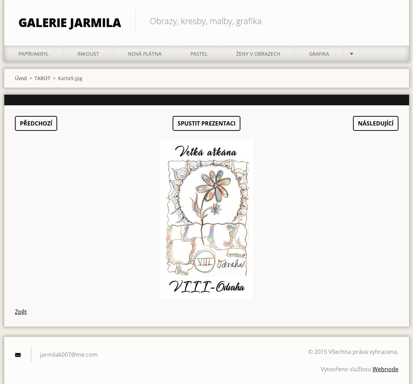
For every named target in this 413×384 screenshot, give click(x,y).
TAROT (42, 78)
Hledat (390, 20)
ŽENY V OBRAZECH (258, 53)
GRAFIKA (319, 53)
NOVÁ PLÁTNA (145, 53)
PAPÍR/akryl (33, 53)
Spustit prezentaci (206, 123)
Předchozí (36, 123)
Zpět (21, 312)
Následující (375, 123)
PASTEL (198, 53)
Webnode (385, 369)
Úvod (21, 78)
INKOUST (88, 53)
